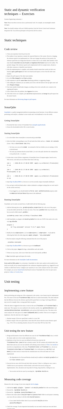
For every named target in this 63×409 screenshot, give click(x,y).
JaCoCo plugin (34, 381)
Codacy (11, 271)
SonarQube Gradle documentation (28, 258)
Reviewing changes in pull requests (27, 99)
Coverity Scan (19, 271)
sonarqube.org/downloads (38, 125)
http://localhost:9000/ (15, 181)
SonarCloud (21, 268)
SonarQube (7, 112)
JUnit (48, 342)
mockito (54, 342)
